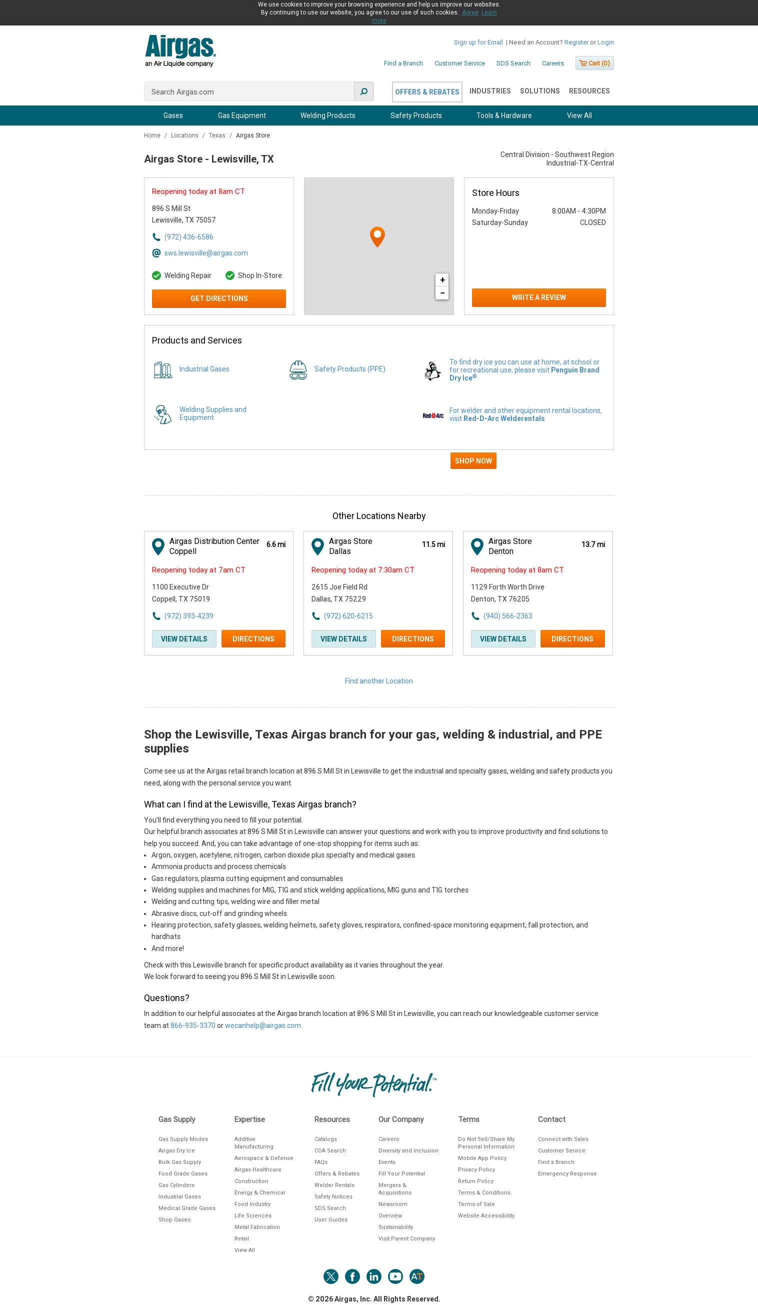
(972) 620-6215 (348, 616)
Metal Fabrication (257, 1227)
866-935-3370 (193, 1026)
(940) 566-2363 (508, 616)
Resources (589, 91)
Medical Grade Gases (187, 1208)
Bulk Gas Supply (179, 1162)
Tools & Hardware (504, 116)
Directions (253, 639)
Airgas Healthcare (258, 1169)
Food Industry (252, 1204)
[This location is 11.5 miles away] (433, 544)
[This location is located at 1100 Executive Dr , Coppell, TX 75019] (207, 593)
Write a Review (539, 298)
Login (606, 42)
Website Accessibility (486, 1215)
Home (153, 135)
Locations (185, 135)
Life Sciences (253, 1215)
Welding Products (328, 116)
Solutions (540, 91)
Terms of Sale (476, 1204)
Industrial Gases (205, 369)
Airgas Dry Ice (176, 1151)
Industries (490, 91)
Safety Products (416, 116)
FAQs (321, 1162)
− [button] (442, 293)
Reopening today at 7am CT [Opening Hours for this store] (199, 570)
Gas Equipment (242, 116)
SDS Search (513, 63)
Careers (553, 63)
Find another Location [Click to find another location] (379, 681)
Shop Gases (174, 1219)
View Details (184, 639)
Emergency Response (567, 1173)
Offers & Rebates (427, 92)
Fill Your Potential (401, 1173)
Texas (218, 135)
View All (579, 116)
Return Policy (476, 1181)
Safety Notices (333, 1197)
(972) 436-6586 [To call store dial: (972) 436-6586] (189, 237)
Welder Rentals (334, 1185)
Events (387, 1162)
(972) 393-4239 (189, 616)
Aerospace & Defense (264, 1158)
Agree (470, 12)
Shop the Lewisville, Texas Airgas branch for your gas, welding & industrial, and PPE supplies (373, 742)
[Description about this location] (379, 899)
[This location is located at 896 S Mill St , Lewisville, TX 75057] (207, 214)
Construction (251, 1181)
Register (576, 42)
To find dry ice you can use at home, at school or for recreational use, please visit (525, 370)
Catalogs (325, 1139)
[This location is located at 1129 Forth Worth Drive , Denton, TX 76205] (526, 593)
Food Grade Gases (183, 1173)
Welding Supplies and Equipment (213, 414)
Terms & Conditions (484, 1193)
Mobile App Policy (482, 1158)
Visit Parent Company (406, 1239)
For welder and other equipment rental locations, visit (526, 414)
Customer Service (459, 63)
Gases (173, 116)
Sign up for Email (478, 42)
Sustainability (395, 1227)
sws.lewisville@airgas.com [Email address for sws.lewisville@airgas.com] (206, 253)
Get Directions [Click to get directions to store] (219, 298)
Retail (241, 1239)
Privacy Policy (476, 1169)
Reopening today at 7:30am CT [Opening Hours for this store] (363, 570)
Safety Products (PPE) (350, 369)
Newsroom (393, 1204)
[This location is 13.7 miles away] (593, 544)
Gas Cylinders (176, 1185)
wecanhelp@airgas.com (263, 1026)
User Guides (331, 1219)
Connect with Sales (563, 1139)
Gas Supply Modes (183, 1139)
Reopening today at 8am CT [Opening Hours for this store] (198, 191)
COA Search (330, 1151)
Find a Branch (403, 63)
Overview (390, 1215)
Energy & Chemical (259, 1193)
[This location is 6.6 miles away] (276, 544)
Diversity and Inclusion (408, 1151)
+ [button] (442, 279)
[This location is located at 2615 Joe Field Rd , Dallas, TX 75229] (367, 593)
